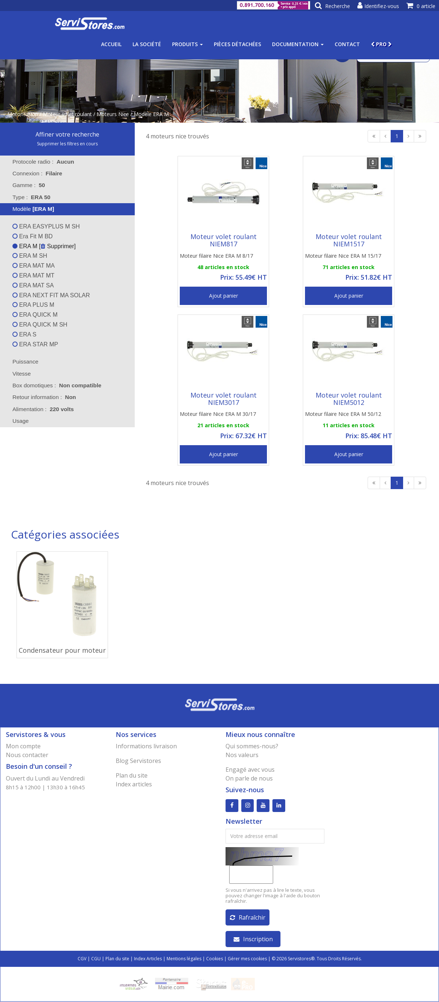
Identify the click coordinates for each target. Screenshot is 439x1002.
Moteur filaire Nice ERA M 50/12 (343, 413)
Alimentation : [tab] (43, 409)
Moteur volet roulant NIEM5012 (349, 399)
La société (147, 44)
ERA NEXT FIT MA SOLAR (51, 295)
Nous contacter (27, 755)
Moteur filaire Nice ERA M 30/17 (218, 413)
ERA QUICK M (34, 315)
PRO (381, 44)
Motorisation (22, 114)
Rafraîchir (247, 918)
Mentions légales (184, 959)
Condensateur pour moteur (62, 650)
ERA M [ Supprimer (43, 246)
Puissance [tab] (20, 361)
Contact (347, 44)
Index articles (134, 784)
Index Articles (148, 959)
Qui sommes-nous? (252, 746)
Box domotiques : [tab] (56, 385)
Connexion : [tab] (37, 173)
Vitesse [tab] (17, 373)
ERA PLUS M (33, 305)
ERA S (24, 334)
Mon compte (23, 746)
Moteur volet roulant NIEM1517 (349, 240)
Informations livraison (146, 746)
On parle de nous (249, 778)
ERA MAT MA (33, 265)
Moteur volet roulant (67, 114)
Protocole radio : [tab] (43, 162)
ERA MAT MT (33, 275)
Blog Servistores (138, 761)
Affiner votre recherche (67, 134)
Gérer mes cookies (247, 959)
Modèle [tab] (28, 209)
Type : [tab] (31, 197)
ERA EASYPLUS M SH (46, 226)
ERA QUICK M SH (39, 324)
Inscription (253, 939)
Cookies (214, 959)
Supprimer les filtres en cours (67, 144)
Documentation (298, 44)
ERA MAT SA (33, 285)
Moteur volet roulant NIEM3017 (223, 399)
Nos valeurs (242, 755)
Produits (187, 44)
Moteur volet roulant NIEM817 (223, 240)
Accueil (111, 44)
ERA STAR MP (35, 344)
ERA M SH (29, 256)
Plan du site (132, 775)
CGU (96, 959)
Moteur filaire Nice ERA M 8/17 (216, 255)
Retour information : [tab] (44, 397)
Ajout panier (223, 295)
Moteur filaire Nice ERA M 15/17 (343, 255)
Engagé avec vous (250, 770)
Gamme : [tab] (28, 185)
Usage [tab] (16, 421)
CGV (82, 959)
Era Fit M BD (32, 236)
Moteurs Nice (113, 114)
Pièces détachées (237, 44)
